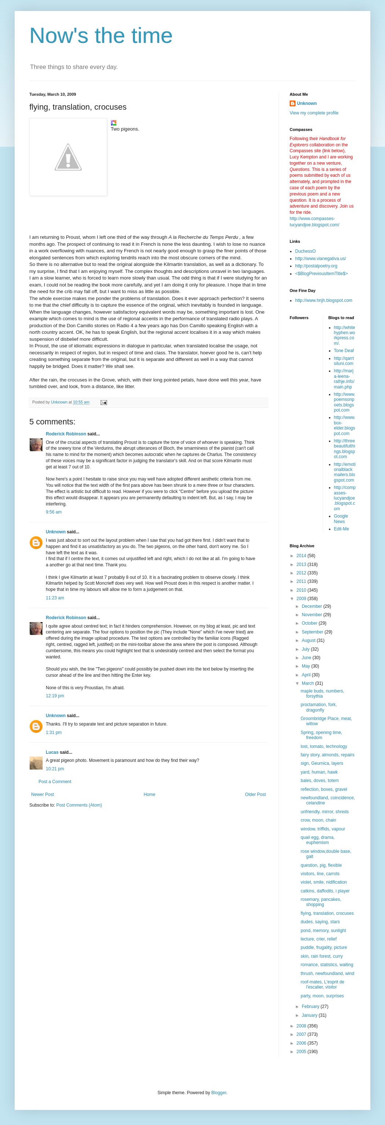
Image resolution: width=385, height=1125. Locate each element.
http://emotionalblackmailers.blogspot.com (345, 472)
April (307, 674)
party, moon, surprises (322, 995)
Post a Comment (54, 781)
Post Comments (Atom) (79, 805)
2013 (302, 564)
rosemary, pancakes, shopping (321, 902)
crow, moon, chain (318, 820)
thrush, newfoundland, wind (327, 973)
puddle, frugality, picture (324, 947)
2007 (302, 1034)
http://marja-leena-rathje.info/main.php (344, 378)
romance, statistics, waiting (327, 964)
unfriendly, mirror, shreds (325, 811)
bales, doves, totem (320, 780)
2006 (302, 1043)
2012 (302, 573)
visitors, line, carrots (320, 873)
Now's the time (101, 35)
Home (149, 794)
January (310, 1015)
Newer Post (42, 794)
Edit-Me (341, 529)
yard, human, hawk (319, 772)
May (306, 666)
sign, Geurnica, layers (322, 763)
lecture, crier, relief (319, 939)
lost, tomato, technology (324, 746)
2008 (302, 1026)
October (310, 623)
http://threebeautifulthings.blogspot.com (344, 448)
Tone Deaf (344, 350)
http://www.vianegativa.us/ (320, 258)
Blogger (218, 1092)
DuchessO (305, 251)
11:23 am (55, 597)
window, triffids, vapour (323, 829)
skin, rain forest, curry (322, 956)
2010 (302, 590)
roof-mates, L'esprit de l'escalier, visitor (322, 984)
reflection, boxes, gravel (324, 789)
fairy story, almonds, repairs (328, 754)
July (306, 649)
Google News (341, 519)
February (311, 1006)
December (312, 606)
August (309, 640)
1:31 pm (54, 732)
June (307, 657)
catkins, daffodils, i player (325, 891)
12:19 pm (55, 695)
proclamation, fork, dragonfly (319, 707)
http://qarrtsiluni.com (344, 361)
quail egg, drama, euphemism (318, 840)
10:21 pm (55, 768)
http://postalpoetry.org (316, 266)
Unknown (56, 531)
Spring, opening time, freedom (321, 735)
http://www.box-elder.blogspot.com (345, 425)
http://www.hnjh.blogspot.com (323, 300)
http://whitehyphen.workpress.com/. (344, 335)
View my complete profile (314, 113)
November (312, 614)
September (313, 632)
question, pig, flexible (321, 865)
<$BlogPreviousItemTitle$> (321, 273)
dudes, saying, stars (320, 921)
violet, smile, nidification (324, 882)
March (308, 683)
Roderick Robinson (66, 434)
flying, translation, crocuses (327, 913)
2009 (302, 598)
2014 (302, 555)
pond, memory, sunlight (323, 930)
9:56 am (54, 512)
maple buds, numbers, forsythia (322, 693)
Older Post (255, 794)
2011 (302, 581)
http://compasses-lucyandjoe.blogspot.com (345, 498)
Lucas (52, 752)
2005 (302, 1051)
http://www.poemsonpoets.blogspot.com (345, 402)
